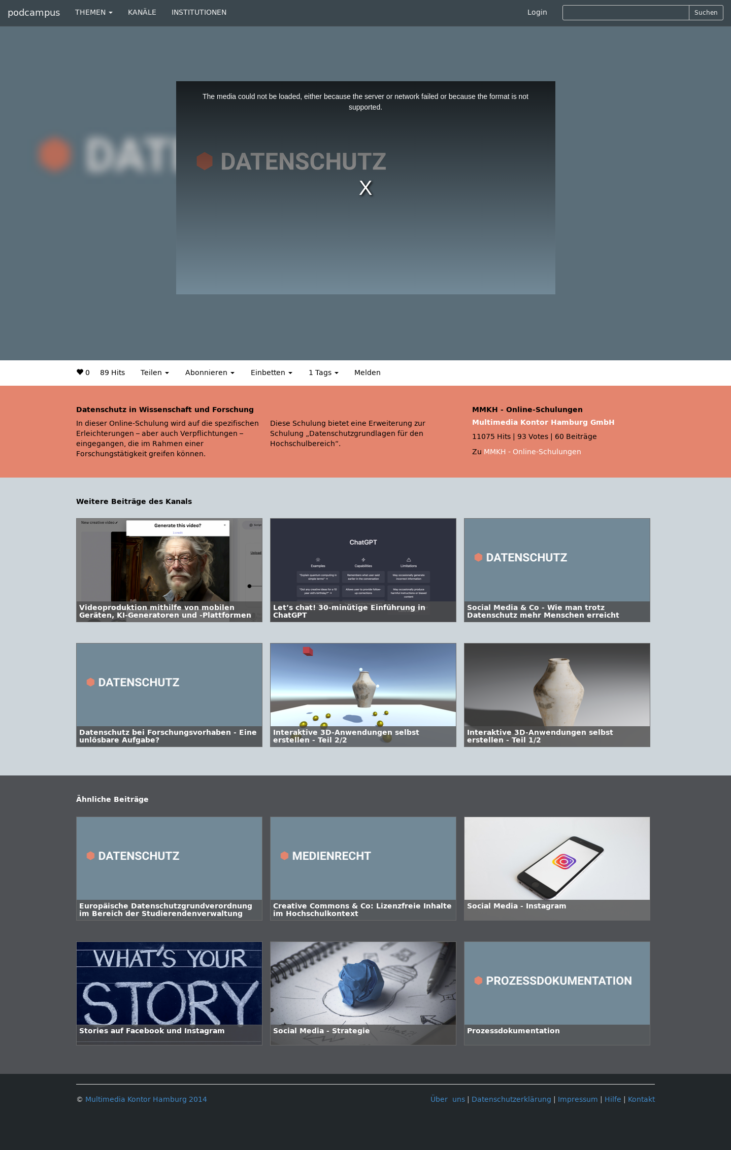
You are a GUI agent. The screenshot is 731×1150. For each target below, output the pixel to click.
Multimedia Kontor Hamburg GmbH (543, 422)
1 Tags (324, 372)
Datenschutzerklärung (511, 1099)
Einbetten (271, 372)
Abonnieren (210, 372)
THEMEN (94, 12)
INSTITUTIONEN (199, 12)
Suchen (706, 12)
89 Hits (112, 372)
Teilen (155, 372)
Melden (367, 372)
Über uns (447, 1099)
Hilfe (613, 1099)
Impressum (578, 1099)
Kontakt (641, 1099)
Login (537, 12)
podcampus (34, 12)
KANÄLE (142, 12)
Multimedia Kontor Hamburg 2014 (146, 1099)
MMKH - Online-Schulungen (532, 452)
